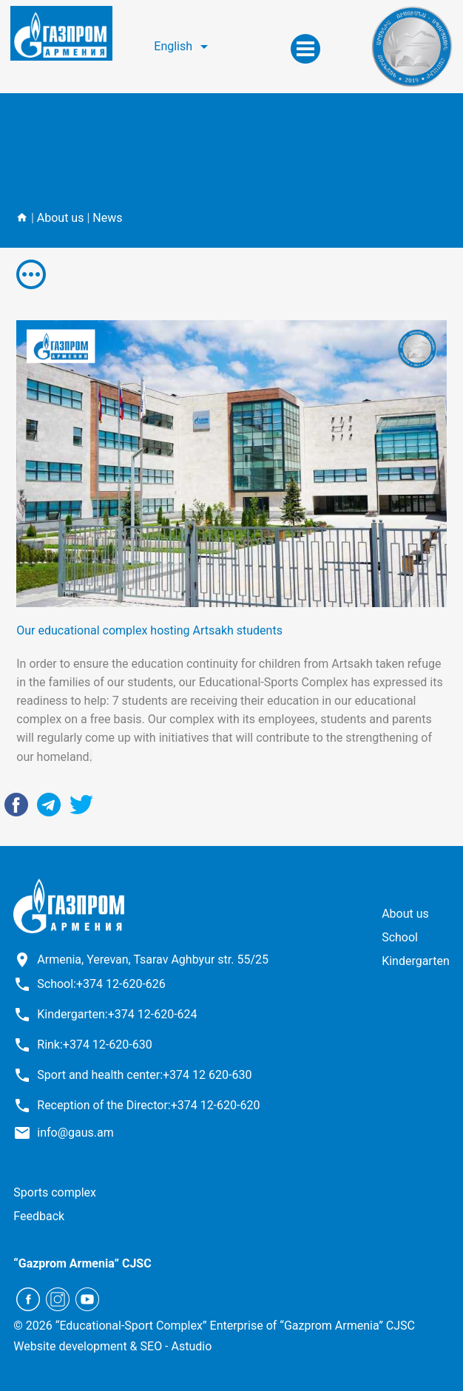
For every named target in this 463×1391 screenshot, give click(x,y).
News (107, 218)
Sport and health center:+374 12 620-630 (144, 1075)
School (400, 937)
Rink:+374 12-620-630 (94, 1045)
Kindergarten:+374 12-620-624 (117, 1014)
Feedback (38, 1216)
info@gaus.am (75, 1133)
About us (60, 218)
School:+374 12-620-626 (101, 984)
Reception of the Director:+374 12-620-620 (148, 1105)
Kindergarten (416, 961)
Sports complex (54, 1192)
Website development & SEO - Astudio (112, 1346)
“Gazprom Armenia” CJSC (82, 1263)
